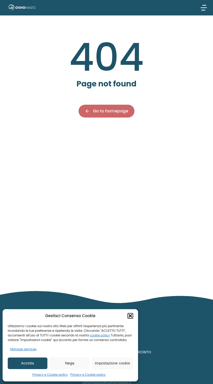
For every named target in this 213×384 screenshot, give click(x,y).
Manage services (23, 349)
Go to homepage (106, 111)
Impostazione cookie (112, 363)
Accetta (27, 363)
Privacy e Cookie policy (50, 374)
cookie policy (100, 335)
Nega (69, 363)
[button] (130, 315)
